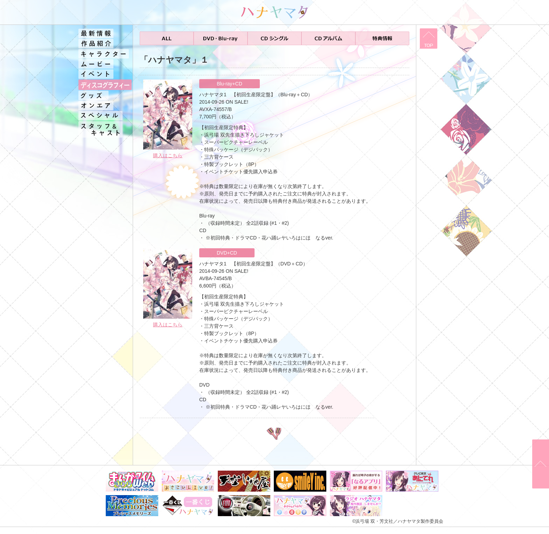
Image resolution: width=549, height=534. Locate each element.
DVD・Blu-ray (221, 38)
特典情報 (382, 38)
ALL (167, 38)
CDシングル (274, 38)
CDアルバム (328, 38)
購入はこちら (167, 155)
